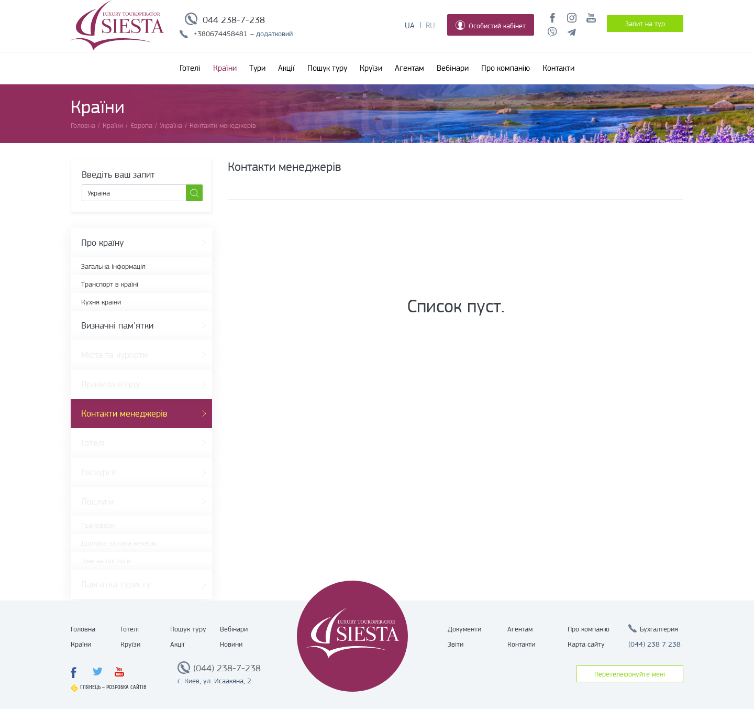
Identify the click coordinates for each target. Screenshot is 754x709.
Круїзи (371, 68)
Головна (83, 629)
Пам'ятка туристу (115, 584)
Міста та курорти (114, 355)
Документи (464, 629)
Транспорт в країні (109, 284)
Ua (410, 25)
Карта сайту (586, 644)
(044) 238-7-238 (227, 668)
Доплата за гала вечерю (119, 543)
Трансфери (98, 525)
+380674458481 (220, 33)
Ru (430, 25)
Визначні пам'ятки (117, 325)
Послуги (97, 501)
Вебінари (453, 68)
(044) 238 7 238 (654, 644)
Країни (225, 68)
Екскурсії (98, 472)
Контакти (558, 68)
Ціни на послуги (105, 561)
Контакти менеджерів (124, 413)
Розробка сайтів (126, 687)
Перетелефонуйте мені (629, 674)
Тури (257, 68)
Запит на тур (645, 23)
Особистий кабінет (491, 25)
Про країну (102, 242)
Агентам (409, 68)
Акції (286, 68)
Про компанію (505, 68)
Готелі (190, 68)
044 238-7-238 (234, 20)
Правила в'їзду (110, 384)
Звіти (455, 644)
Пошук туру (327, 68)
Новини (231, 644)
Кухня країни (101, 302)
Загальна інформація (113, 266)
